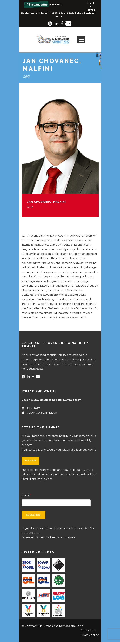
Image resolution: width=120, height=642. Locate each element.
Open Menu (81, 39)
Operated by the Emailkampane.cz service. (49, 537)
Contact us (88, 630)
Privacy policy (90, 635)
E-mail (26, 495)
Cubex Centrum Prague (42, 412)
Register (30, 460)
